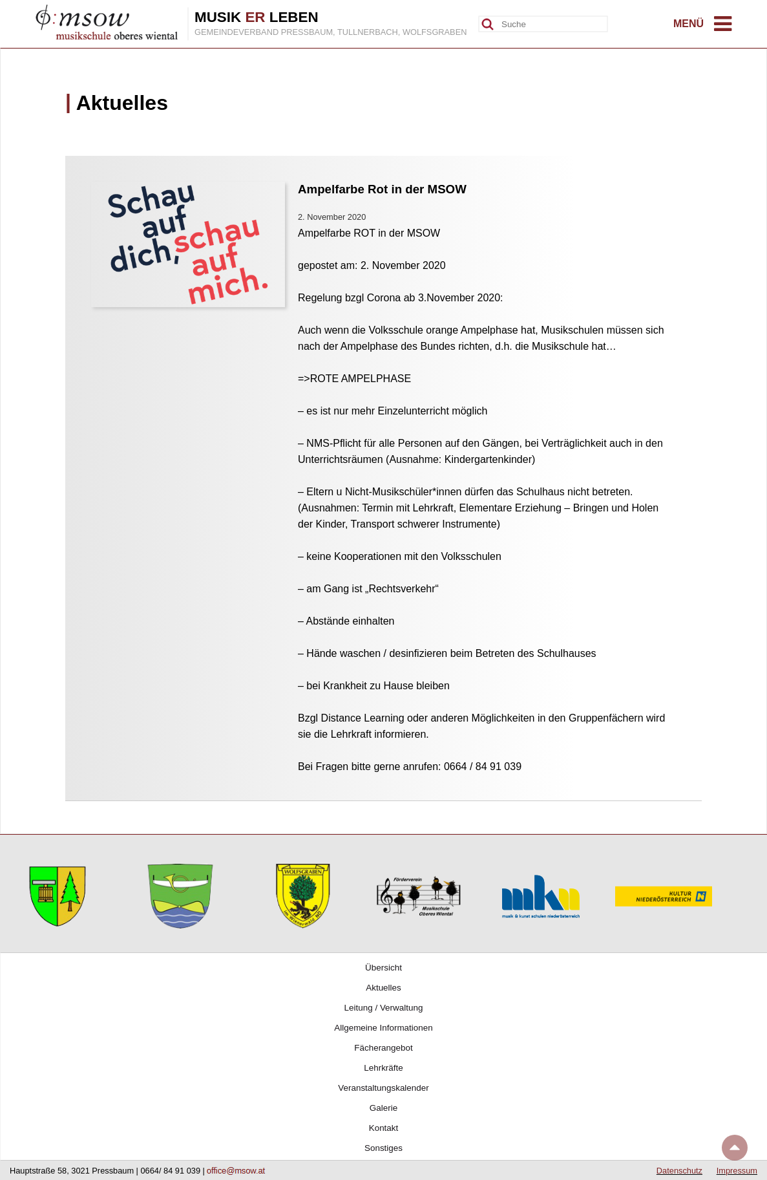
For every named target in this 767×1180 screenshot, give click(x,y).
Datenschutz (679, 1170)
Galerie (383, 1108)
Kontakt (384, 1128)
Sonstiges (383, 1148)
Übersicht (383, 967)
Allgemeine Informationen (383, 1028)
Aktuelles (383, 987)
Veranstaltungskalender (383, 1088)
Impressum (737, 1170)
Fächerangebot (383, 1048)
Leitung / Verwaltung (383, 1008)
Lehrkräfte (383, 1068)
